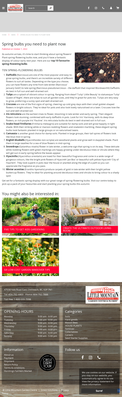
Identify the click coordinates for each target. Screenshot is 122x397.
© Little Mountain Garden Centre (20, 390)
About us (9, 354)
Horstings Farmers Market (18, 370)
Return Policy (11, 364)
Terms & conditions (14, 367)
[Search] (37, 8)
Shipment (9, 361)
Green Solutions (49, 390)
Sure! (99, 390)
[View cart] (118, 8)
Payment (8, 357)
